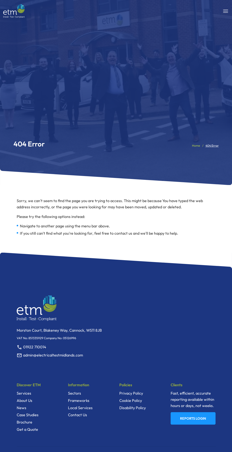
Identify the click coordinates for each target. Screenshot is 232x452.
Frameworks (78, 400)
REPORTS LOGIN (193, 418)
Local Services (80, 407)
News (21, 407)
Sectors (74, 393)
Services (24, 393)
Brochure (24, 422)
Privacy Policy (131, 393)
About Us (24, 400)
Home (196, 146)
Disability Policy (132, 407)
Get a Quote (27, 429)
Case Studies (27, 414)
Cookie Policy (130, 400)
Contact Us (77, 414)
